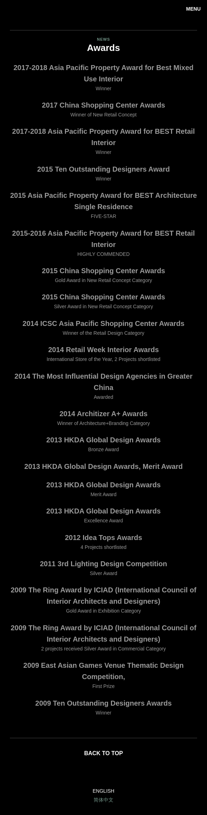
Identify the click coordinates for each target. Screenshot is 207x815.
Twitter (120, 772)
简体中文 (103, 800)
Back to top (103, 753)
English (103, 791)
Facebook (103, 772)
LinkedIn (86, 772)
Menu (193, 9)
